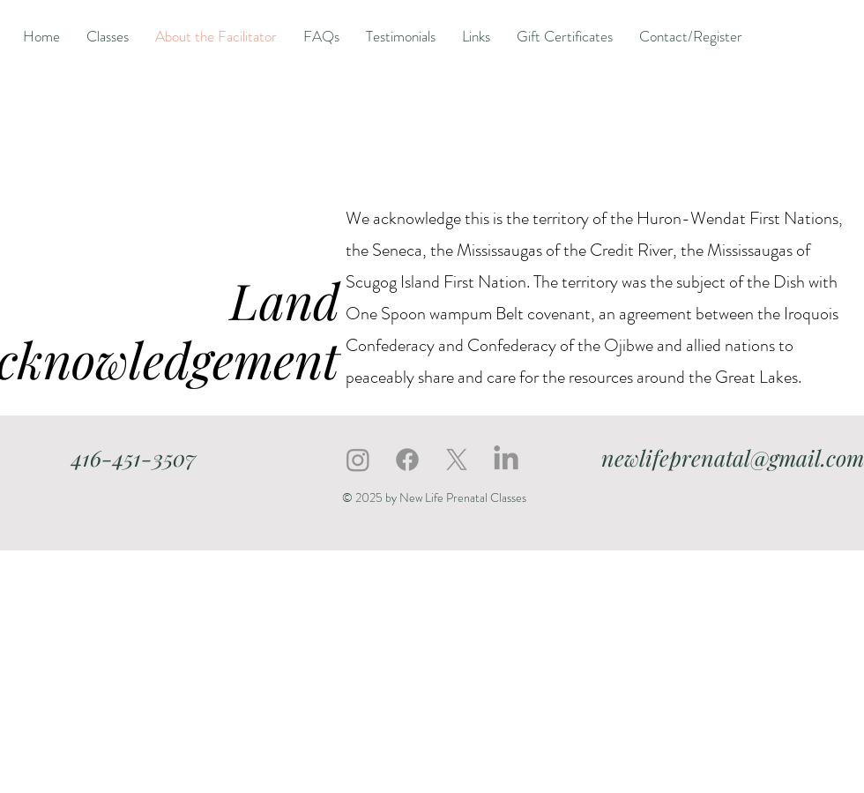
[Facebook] (407, 460)
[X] (457, 460)
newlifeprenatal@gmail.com (732, 457)
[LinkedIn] (506, 460)
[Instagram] (358, 460)
